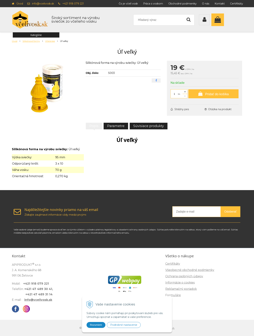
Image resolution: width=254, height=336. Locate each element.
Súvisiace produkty (148, 126)
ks (179, 94)
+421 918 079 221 (73, 3)
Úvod (19, 3)
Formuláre (173, 295)
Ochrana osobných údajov (184, 276)
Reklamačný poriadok (181, 289)
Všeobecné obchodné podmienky (189, 270)
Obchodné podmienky (182, 3)
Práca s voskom (153, 3)
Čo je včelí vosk (128, 3)
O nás (205, 3)
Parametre (115, 126)
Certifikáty (236, 3)
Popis (93, 126)
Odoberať (230, 211)
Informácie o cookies (180, 282)
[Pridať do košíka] (213, 93)
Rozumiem (96, 324)
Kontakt (220, 3)
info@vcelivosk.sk (43, 3)
